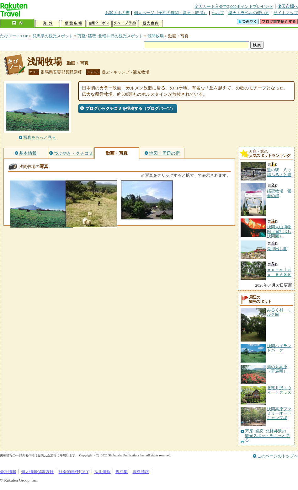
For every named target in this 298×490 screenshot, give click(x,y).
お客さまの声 (117, 12)
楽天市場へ (288, 6)
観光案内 (150, 23)
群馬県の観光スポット (52, 36)
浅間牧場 (155, 36)
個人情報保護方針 (37, 471)
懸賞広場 (73, 23)
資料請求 (141, 471)
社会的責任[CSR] (74, 471)
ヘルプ (218, 12)
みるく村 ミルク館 (279, 312)
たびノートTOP (14, 36)
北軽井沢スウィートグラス (279, 390)
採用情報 (102, 471)
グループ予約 (124, 23)
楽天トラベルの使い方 (248, 12)
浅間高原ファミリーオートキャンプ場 (279, 413)
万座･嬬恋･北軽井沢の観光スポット (110, 36)
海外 (47, 23)
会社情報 (8, 471)
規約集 (121, 471)
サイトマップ (286, 12)
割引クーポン (99, 23)
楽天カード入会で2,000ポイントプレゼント (233, 6)
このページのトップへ (277, 456)
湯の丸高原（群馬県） (277, 369)
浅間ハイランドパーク (279, 348)
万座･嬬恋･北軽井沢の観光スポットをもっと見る (267, 436)
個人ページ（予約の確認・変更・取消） (170, 12)
